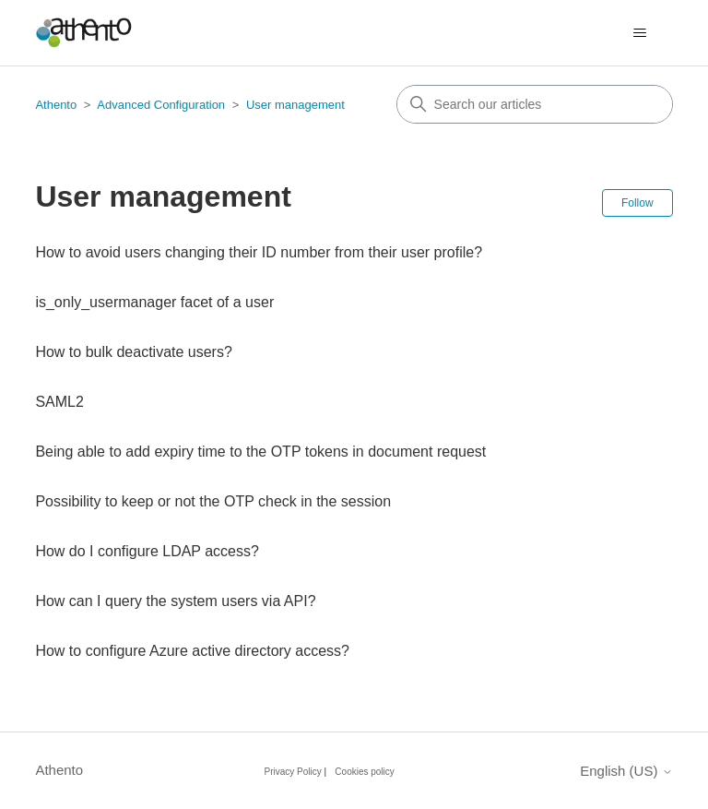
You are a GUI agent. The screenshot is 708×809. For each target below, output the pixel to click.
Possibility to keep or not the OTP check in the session (213, 501)
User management (295, 105)
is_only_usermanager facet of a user (154, 302)
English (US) (626, 771)
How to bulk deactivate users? (133, 352)
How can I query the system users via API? (175, 601)
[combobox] (534, 104)
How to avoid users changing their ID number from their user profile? (258, 252)
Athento (56, 105)
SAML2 (59, 402)
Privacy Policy (293, 772)
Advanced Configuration (161, 105)
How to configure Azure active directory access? (192, 651)
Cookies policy (364, 772)
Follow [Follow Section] (637, 202)
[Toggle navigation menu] (640, 33)
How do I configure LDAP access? (147, 551)
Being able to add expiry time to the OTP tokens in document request (260, 451)
